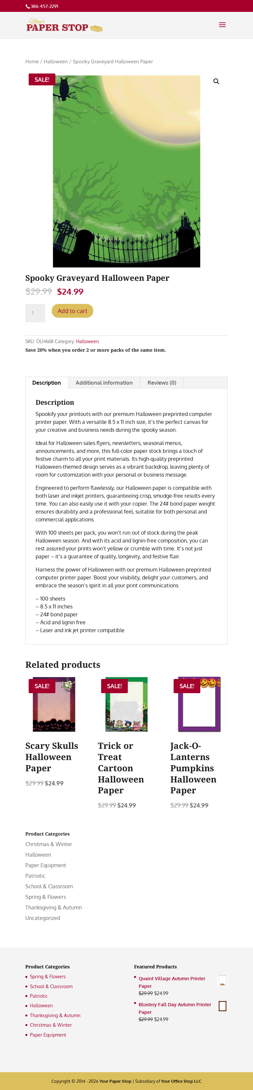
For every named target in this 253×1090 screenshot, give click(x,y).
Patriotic (35, 875)
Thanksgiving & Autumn (53, 907)
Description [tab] (46, 382)
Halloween (56, 61)
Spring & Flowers (45, 897)
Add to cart (72, 310)
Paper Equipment (45, 865)
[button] (216, 81)
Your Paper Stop (115, 1081)
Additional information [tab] (104, 382)
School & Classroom (49, 886)
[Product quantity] (35, 313)
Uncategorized (42, 918)
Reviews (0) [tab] (162, 382)
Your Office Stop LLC (181, 1081)
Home (32, 61)
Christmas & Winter (48, 844)
